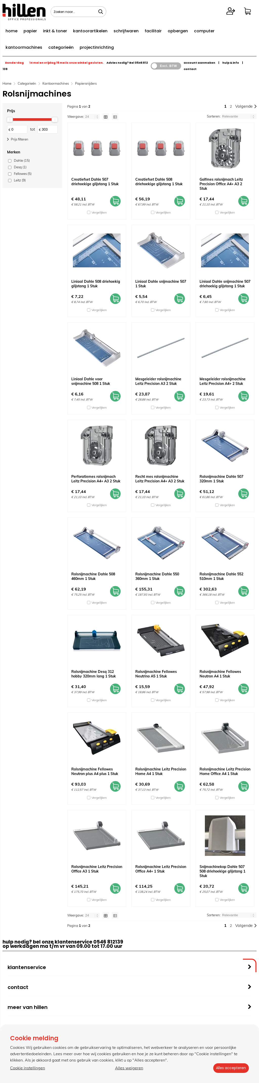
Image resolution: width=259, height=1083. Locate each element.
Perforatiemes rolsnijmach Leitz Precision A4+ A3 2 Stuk (95, 478)
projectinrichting (97, 47)
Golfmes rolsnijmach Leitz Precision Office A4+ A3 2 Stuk (221, 184)
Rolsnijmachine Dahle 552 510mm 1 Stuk (221, 576)
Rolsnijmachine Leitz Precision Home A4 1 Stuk (160, 771)
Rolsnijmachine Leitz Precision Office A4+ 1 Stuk (160, 869)
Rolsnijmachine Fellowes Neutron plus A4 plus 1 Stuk (94, 771)
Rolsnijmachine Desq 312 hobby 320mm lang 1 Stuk (93, 673)
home (11, 31)
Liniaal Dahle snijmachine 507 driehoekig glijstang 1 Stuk (225, 283)
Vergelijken (99, 212)
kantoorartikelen (90, 31)
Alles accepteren (230, 1068)
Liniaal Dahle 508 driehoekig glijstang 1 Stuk (95, 283)
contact (190, 69)
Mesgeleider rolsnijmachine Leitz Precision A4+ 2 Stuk (223, 381)
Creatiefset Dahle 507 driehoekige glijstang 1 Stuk (95, 181)
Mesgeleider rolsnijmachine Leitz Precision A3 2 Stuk (158, 381)
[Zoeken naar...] (101, 12)
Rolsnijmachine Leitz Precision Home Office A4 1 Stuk (225, 771)
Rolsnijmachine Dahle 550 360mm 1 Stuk (157, 576)
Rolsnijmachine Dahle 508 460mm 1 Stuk (93, 576)
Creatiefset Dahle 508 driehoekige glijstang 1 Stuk (159, 181)
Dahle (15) (22, 160)
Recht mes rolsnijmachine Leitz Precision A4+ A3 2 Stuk (159, 478)
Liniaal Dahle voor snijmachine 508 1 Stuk (90, 381)
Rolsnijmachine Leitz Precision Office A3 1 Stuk (96, 869)
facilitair (153, 31)
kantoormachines (24, 47)
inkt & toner (55, 31)
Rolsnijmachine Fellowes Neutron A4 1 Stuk (220, 673)
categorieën (61, 47)
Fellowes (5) (23, 174)
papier (30, 31)
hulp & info (230, 63)
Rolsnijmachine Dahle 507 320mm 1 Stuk (221, 478)
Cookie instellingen (27, 1068)
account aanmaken (199, 63)
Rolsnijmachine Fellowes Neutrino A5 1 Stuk (156, 673)
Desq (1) (20, 167)
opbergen (178, 31)
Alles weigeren (128, 1068)
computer (204, 31)
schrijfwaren (126, 31)
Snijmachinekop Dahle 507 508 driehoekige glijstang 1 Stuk (222, 871)
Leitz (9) (20, 180)
